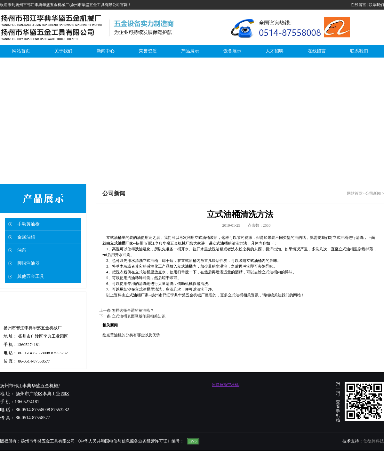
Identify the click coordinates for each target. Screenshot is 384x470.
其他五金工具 (30, 276)
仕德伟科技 (373, 441)
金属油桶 (26, 237)
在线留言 (358, 5)
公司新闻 (373, 193)
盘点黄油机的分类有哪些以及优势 (131, 335)
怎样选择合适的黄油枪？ (133, 310)
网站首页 (354, 193)
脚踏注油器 (28, 263)
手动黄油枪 (28, 224)
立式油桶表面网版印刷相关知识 (138, 316)
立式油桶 (117, 243)
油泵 (21, 250)
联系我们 (376, 5)
